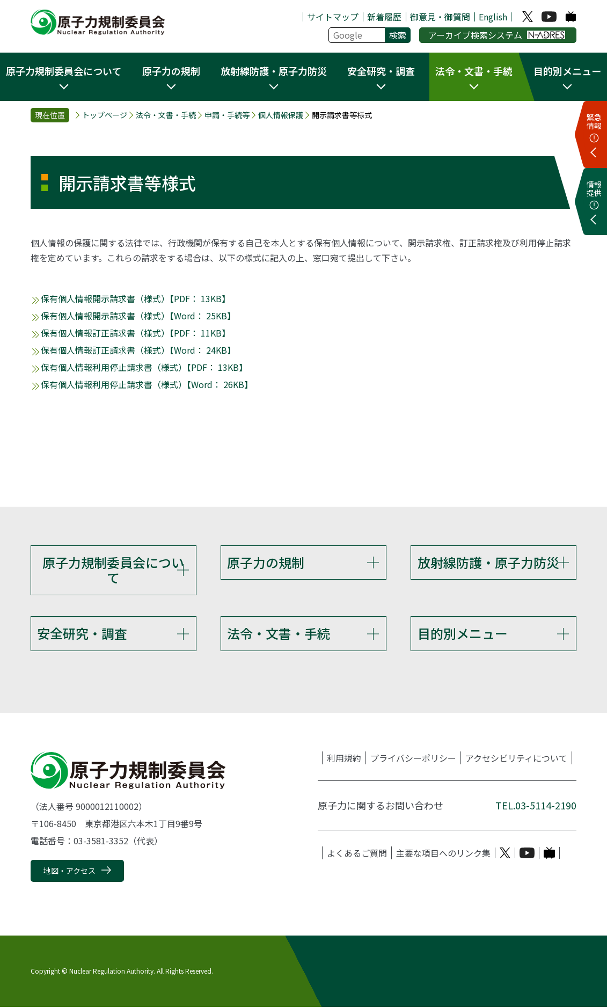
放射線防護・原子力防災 (488, 562)
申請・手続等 (227, 115)
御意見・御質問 (440, 16)
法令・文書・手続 (166, 115)
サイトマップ (333, 16)
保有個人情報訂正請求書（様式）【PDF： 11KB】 (135, 332)
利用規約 (344, 759)
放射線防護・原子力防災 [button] (274, 71)
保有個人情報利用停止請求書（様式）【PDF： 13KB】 (144, 367)
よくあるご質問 (357, 854)
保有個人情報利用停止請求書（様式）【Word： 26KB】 (147, 384)
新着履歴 (384, 16)
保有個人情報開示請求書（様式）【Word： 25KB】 (138, 315)
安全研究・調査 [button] (381, 71)
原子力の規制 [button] (171, 71)
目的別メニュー (463, 633)
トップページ (104, 115)
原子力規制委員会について (113, 570)
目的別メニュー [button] (567, 71)
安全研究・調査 (82, 633)
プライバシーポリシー (413, 759)
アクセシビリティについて (516, 759)
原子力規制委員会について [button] (63, 71)
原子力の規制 (265, 562)
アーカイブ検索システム (496, 34)
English (493, 16)
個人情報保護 (280, 115)
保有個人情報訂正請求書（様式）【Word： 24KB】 (138, 350)
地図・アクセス (69, 871)
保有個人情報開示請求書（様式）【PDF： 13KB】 (135, 298)
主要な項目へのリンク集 (443, 854)
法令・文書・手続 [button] (474, 71)
